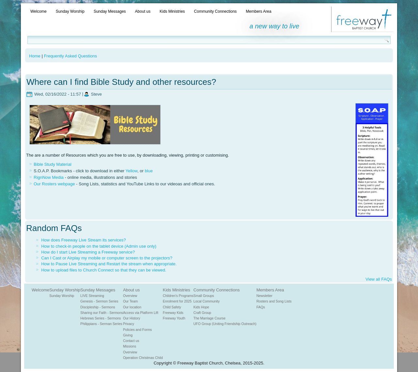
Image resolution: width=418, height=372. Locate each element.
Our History (131, 318)
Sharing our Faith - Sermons (101, 313)
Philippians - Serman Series (101, 324)
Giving (128, 335)
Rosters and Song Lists (273, 301)
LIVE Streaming (92, 296)
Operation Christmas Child (143, 358)
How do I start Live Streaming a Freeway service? (88, 252)
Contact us (131, 341)
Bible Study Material (53, 164)
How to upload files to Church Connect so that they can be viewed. (103, 270)
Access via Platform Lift (140, 313)
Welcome (38, 11)
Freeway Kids (173, 313)
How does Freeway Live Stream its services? (83, 240)
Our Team (130, 301)
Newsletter (264, 296)
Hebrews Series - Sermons (100, 318)
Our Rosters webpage (54, 183)
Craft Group (202, 313)
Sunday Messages (110, 11)
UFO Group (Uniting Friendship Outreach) (224, 324)
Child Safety (172, 307)
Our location (132, 307)
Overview (130, 296)
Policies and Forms (137, 330)
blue (149, 170)
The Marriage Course (209, 318)
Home (34, 56)
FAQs (260, 307)
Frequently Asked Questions (70, 56)
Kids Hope (201, 307)
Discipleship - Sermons (97, 307)
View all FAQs (378, 279)
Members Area (258, 11)
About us (142, 11)
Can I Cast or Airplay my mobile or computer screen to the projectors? (106, 258)
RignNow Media (49, 177)
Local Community (206, 301)
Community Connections (215, 11)
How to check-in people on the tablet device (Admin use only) (98, 246)
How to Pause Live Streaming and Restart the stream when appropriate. (109, 263)
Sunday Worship (70, 11)
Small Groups (203, 296)
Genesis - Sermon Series (99, 301)
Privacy (128, 324)
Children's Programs (178, 296)
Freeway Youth (174, 318)
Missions (129, 346)
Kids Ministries (172, 11)
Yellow (131, 170)
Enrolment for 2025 (177, 301)
